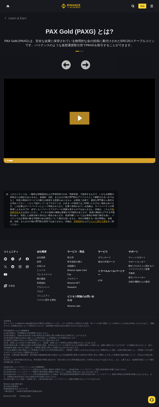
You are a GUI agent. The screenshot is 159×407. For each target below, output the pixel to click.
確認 (79, 228)
